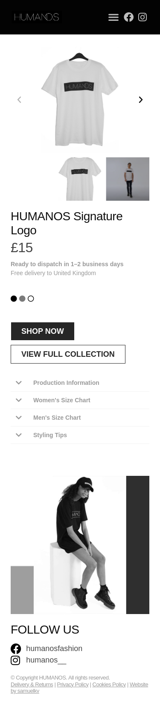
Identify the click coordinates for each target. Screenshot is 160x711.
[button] (113, 17)
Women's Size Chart (61, 400)
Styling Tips (50, 435)
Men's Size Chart (57, 417)
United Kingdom (74, 273)
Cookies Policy (109, 684)
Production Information (66, 382)
